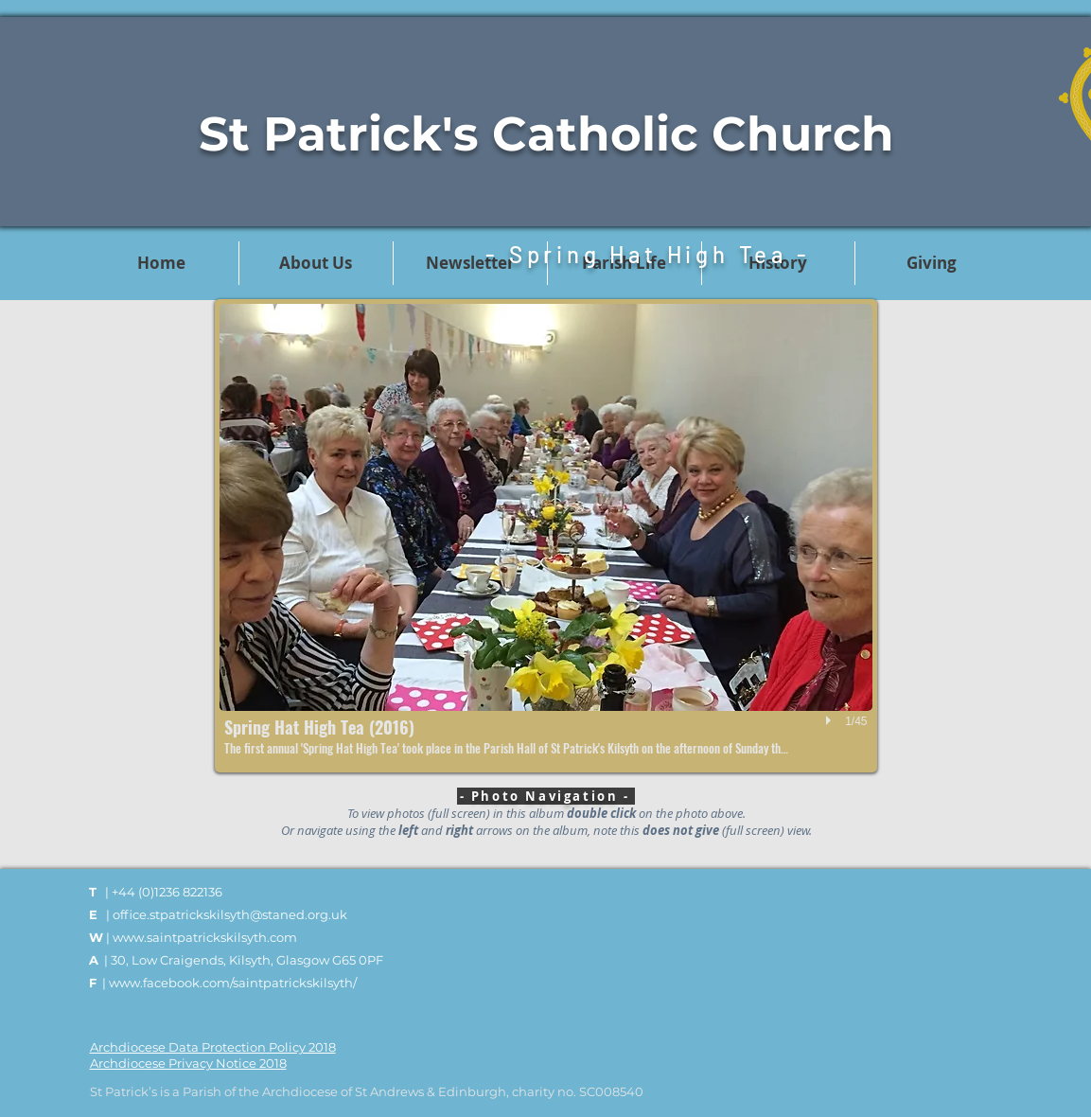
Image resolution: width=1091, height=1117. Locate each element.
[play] (830, 720)
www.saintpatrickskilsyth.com (205, 937)
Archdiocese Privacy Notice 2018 (188, 1063)
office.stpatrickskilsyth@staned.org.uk (230, 914)
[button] (546, 535)
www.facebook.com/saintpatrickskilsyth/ (233, 982)
